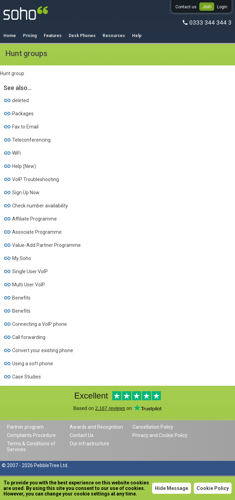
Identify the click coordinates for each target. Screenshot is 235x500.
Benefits (17, 298)
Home (9, 35)
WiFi (12, 153)
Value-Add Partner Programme (42, 245)
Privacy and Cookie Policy (160, 435)
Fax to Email (20, 127)
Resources (114, 35)
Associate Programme (32, 232)
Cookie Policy (213, 488)
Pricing (30, 35)
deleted (16, 100)
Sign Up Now (21, 192)
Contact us (186, 7)
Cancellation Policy (152, 427)
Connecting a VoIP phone (35, 324)
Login (222, 7)
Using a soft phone (28, 363)
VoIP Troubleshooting (31, 179)
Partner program (25, 427)
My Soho (17, 258)
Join (206, 6)
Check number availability (35, 205)
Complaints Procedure (31, 435)
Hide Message (171, 488)
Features (53, 35)
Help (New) (19, 166)
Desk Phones (82, 35)
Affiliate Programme (30, 219)
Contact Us (82, 435)
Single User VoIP (25, 271)
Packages (18, 113)
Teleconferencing (27, 140)
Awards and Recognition (96, 427)
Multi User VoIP (24, 284)
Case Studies (22, 377)
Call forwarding (24, 337)
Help (136, 35)
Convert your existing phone (38, 350)
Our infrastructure (89, 443)
